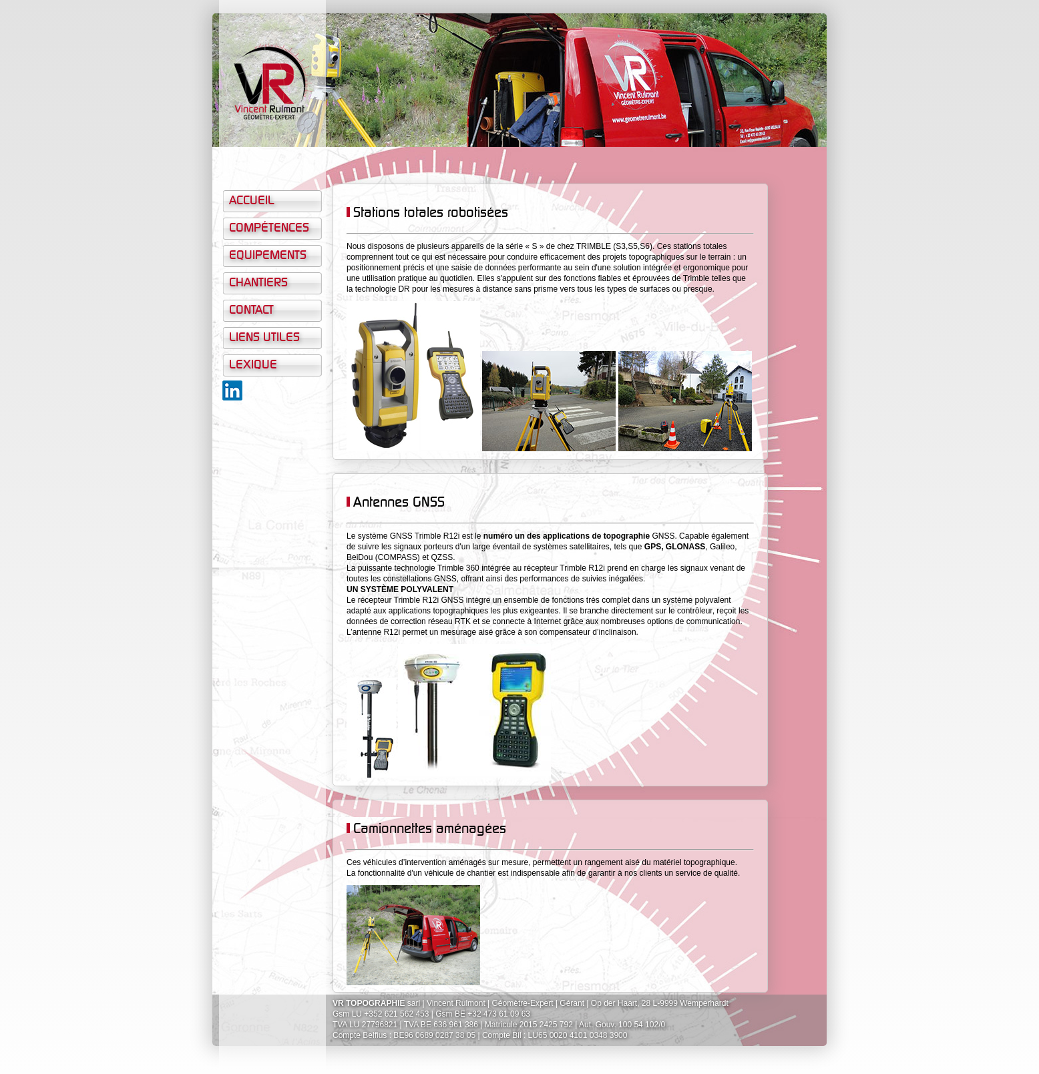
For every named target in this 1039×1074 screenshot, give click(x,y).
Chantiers (258, 283)
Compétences (269, 228)
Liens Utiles (264, 338)
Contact (251, 310)
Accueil (251, 201)
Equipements (267, 256)
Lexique (253, 365)
